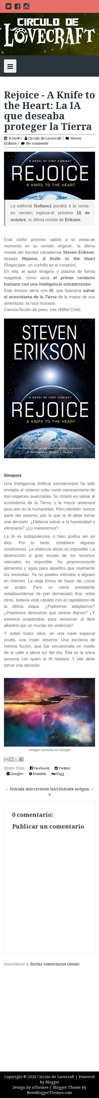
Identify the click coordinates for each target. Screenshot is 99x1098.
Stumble (37, 774)
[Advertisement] (49, 1016)
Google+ (15, 774)
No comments (37, 143)
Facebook (39, 768)
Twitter (62, 768)
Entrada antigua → (76, 789)
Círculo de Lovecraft (44, 138)
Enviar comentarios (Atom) (54, 964)
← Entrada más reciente (27, 789)
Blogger (52, 1082)
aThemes (40, 1087)
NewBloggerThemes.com (49, 1093)
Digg (57, 774)
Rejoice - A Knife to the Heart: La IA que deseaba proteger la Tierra (49, 110)
